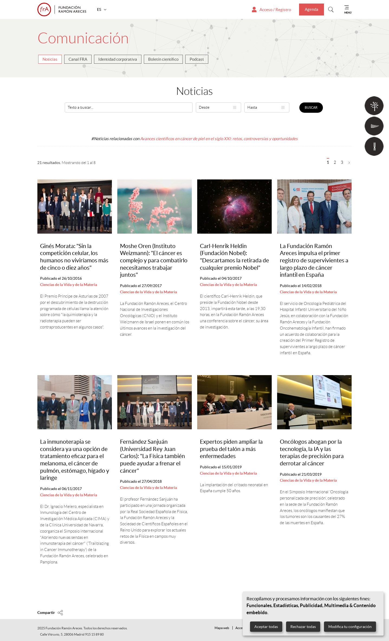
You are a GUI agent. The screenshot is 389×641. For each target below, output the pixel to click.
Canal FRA (78, 59)
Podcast (197, 59)
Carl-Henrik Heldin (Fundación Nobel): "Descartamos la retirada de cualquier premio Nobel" (234, 257)
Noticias (50, 59)
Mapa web (222, 628)
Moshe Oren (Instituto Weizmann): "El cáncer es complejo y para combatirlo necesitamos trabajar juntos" (153, 260)
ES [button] (99, 9)
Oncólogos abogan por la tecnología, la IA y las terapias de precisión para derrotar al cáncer (312, 452)
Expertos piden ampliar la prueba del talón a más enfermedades (231, 449)
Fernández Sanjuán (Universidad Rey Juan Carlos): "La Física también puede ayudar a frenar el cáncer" (152, 456)
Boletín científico (163, 59)
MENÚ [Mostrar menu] (348, 12)
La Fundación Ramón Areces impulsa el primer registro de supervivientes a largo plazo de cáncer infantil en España (314, 260)
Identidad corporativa (117, 59)
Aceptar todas (266, 626)
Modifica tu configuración (350, 626)
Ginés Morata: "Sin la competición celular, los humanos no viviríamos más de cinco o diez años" (74, 257)
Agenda (311, 9)
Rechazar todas (303, 626)
